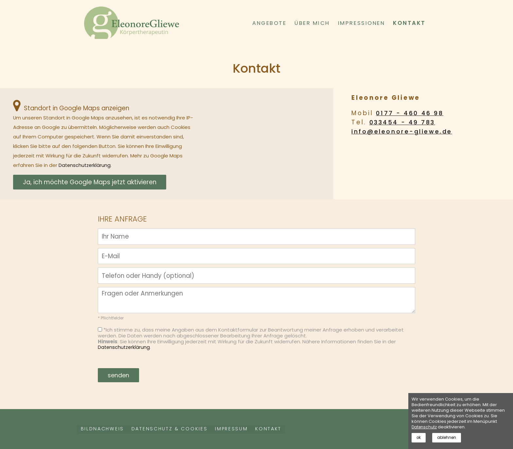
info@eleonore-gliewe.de (404, 131)
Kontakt (409, 23)
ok (419, 437)
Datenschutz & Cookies (179, 429)
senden (119, 375)
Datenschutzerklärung (85, 165)
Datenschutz (425, 426)
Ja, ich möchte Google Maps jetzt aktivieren (89, 182)
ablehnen (448, 437)
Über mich (312, 23)
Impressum (248, 429)
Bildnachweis (104, 429)
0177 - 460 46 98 (411, 113)
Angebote (269, 23)
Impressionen (361, 23)
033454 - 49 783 (403, 122)
